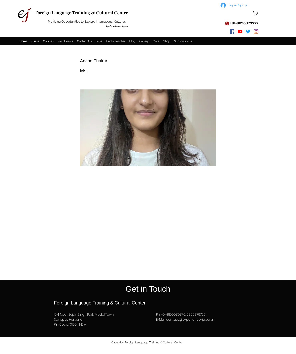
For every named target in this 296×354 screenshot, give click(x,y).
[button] (255, 12)
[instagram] (256, 31)
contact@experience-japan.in (190, 319)
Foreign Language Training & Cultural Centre (81, 13)
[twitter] (248, 31)
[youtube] (240, 31)
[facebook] (232, 31)
